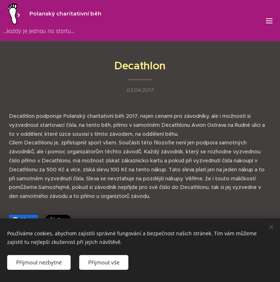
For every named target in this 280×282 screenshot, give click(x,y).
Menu (269, 20)
